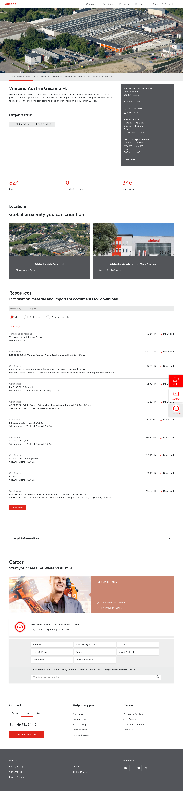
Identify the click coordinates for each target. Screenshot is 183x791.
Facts (36, 77)
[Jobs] (176, 382)
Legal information (73, 77)
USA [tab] (27, 713)
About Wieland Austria (20, 77)
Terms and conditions (58, 317)
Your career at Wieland (113, 603)
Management (79, 719)
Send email (132, 113)
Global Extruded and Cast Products (34, 124)
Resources (58, 77)
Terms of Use (80, 772)
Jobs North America (133, 724)
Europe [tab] (15, 713)
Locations (45, 77)
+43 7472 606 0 (135, 109)
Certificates (31, 317)
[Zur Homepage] (10, 4)
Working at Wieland (133, 714)
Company (78, 714)
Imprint (76, 767)
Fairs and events (81, 735)
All (13, 317)
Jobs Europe (129, 719)
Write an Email (27, 734)
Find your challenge (111, 608)
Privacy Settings (17, 777)
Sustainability (79, 724)
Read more (17, 508)
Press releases (80, 730)
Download (167, 334)
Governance (15, 772)
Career (156, 4)
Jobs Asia (128, 730)
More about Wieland (102, 77)
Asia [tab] (39, 713)
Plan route (130, 160)
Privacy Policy (16, 767)
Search (158, 677)
